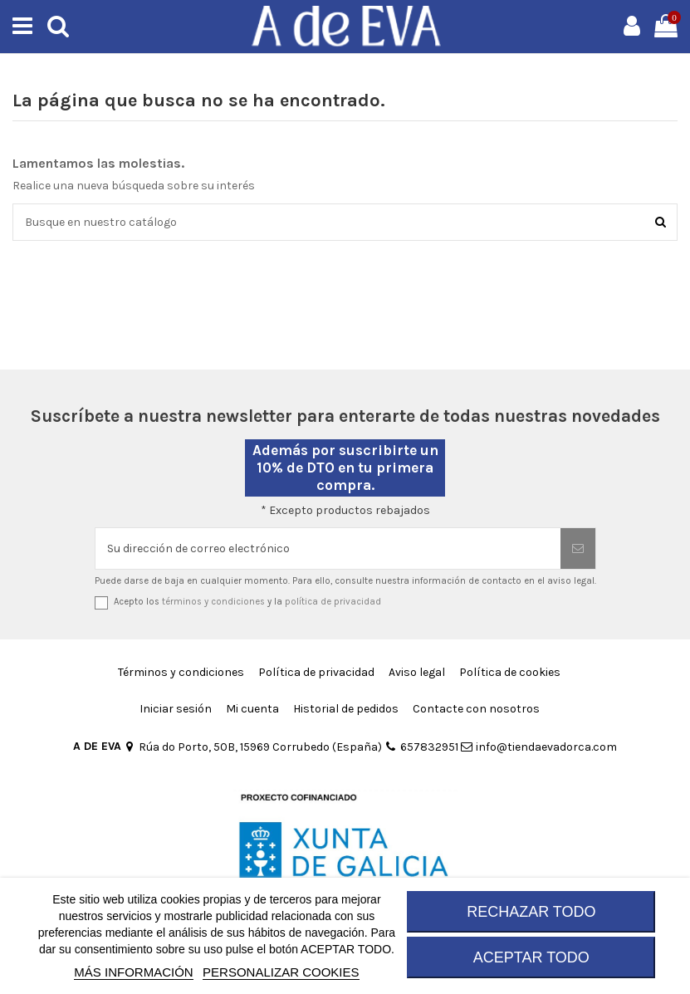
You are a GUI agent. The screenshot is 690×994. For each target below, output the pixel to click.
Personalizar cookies (281, 972)
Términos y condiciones (181, 672)
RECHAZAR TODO (531, 911)
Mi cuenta (252, 709)
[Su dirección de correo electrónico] (327, 548)
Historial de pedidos (346, 709)
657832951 (421, 747)
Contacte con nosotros (476, 709)
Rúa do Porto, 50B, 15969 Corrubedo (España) (253, 747)
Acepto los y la (247, 601)
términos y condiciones (213, 601)
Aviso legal (417, 672)
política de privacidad (333, 601)
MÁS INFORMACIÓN (133, 972)
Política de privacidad (316, 672)
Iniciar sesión (175, 709)
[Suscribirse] (577, 548)
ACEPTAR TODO (531, 957)
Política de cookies (509, 672)
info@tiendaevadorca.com (539, 747)
